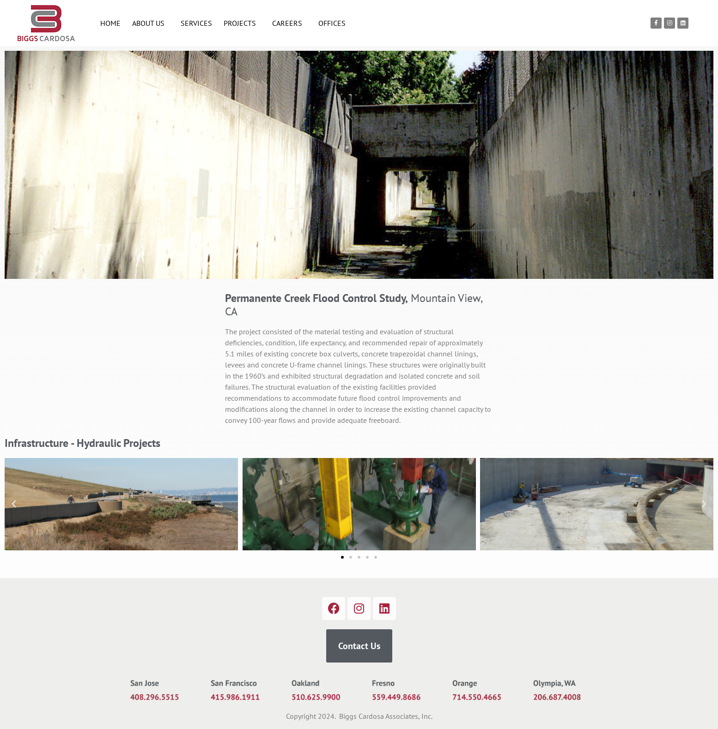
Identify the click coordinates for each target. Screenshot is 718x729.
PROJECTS (242, 23)
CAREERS (289, 23)
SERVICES (196, 23)
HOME (110, 23)
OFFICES (332, 23)
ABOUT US (150, 23)
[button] (13, 504)
